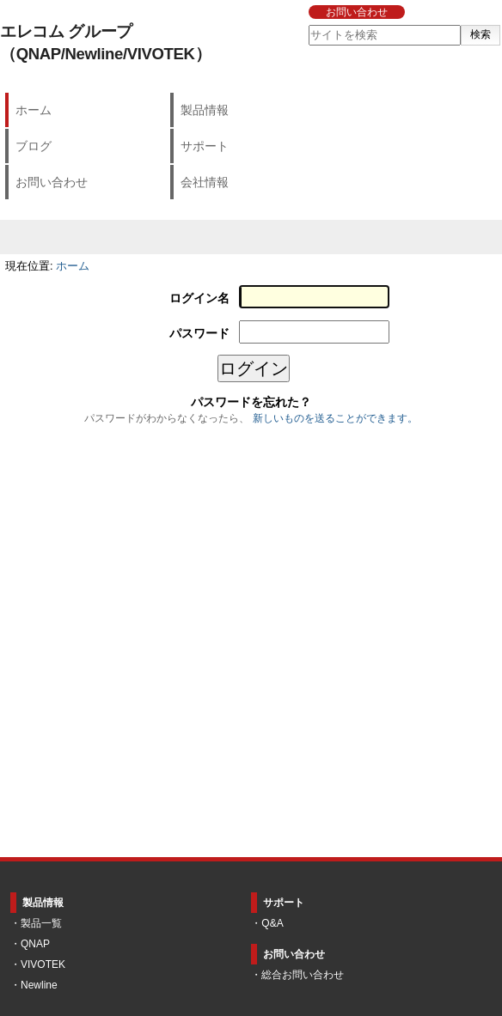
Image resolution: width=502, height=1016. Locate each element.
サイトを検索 (307, 24)
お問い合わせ (357, 12)
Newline (39, 985)
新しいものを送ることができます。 (335, 418)
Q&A (272, 923)
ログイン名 (199, 298)
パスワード (199, 333)
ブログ (33, 146)
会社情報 (205, 182)
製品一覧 (41, 923)
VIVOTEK (43, 964)
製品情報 (205, 110)
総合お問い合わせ (302, 975)
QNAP (35, 944)
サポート (205, 146)
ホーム (33, 110)
